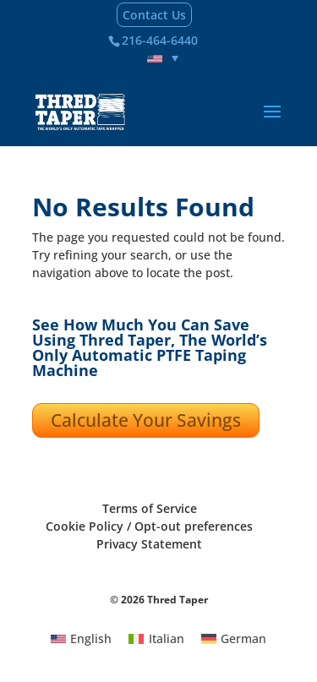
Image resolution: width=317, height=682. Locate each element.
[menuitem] (163, 58)
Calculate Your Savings (146, 420)
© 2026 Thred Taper (159, 599)
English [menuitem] (91, 638)
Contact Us (154, 15)
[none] (163, 58)
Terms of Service (149, 508)
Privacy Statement (149, 544)
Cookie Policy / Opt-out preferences (149, 526)
